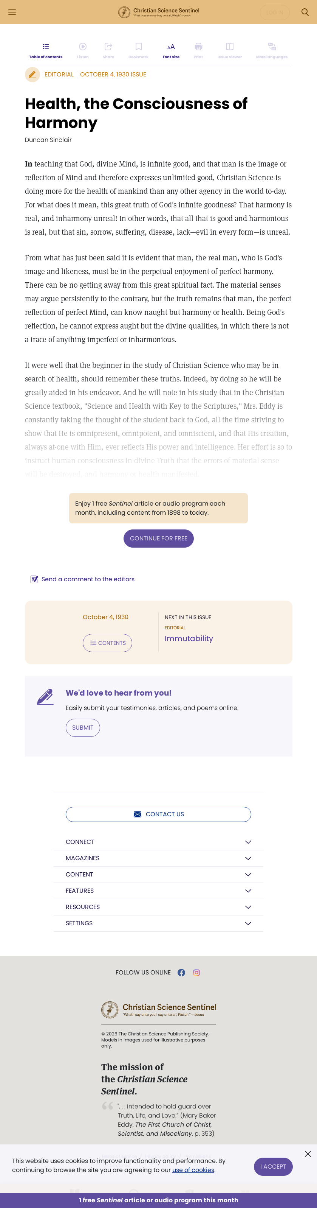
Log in (274, 12)
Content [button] (79, 874)
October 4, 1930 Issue (113, 74)
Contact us (158, 814)
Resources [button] (83, 907)
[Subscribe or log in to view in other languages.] (271, 51)
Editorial (59, 74)
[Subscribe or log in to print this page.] (198, 51)
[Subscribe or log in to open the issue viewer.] (229, 51)
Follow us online (143, 973)
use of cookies (193, 1170)
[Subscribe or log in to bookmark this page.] (138, 51)
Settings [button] (79, 923)
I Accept (273, 1165)
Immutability (189, 638)
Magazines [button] (82, 858)
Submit (83, 727)
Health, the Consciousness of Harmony (136, 113)
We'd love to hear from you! (119, 692)
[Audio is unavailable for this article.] (83, 51)
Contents (107, 643)
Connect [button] (80, 842)
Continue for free (158, 538)
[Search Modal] (305, 12)
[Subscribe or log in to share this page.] (109, 51)
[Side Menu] (12, 12)
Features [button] (80, 890)
